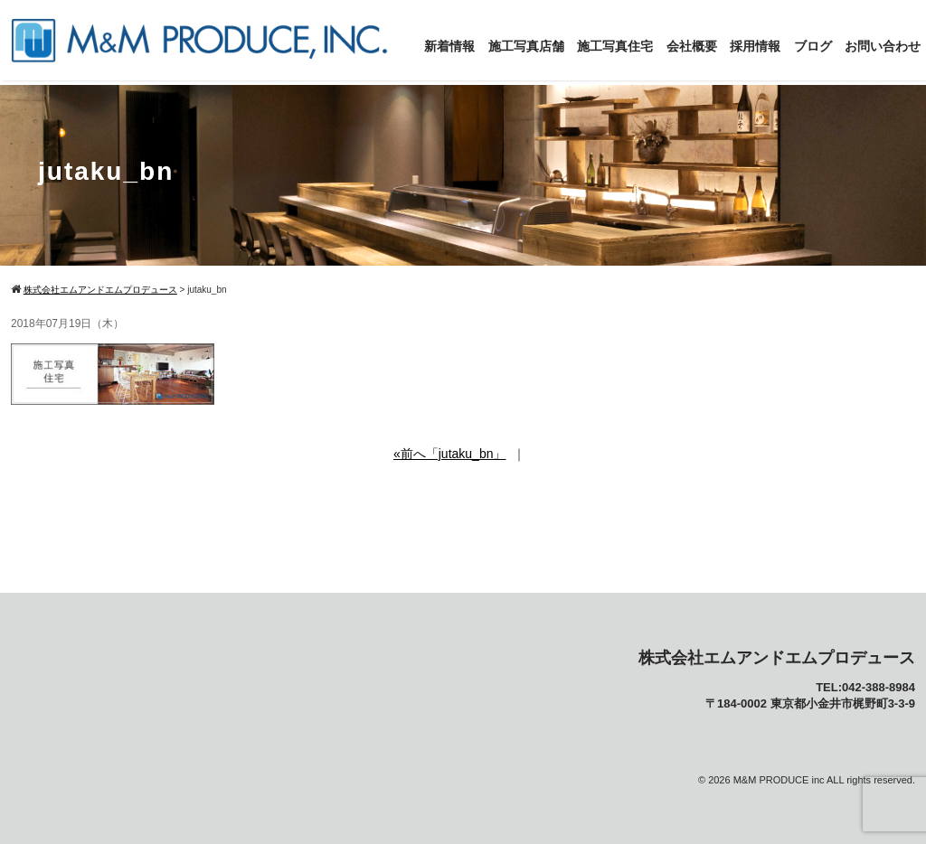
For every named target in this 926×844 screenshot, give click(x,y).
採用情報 (755, 46)
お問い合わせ (883, 46)
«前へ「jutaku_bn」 (449, 453)
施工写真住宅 (615, 46)
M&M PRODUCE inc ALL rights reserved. (824, 779)
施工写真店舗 (526, 46)
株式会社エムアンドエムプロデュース (776, 658)
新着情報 (449, 46)
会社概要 (691, 46)
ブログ (813, 46)
